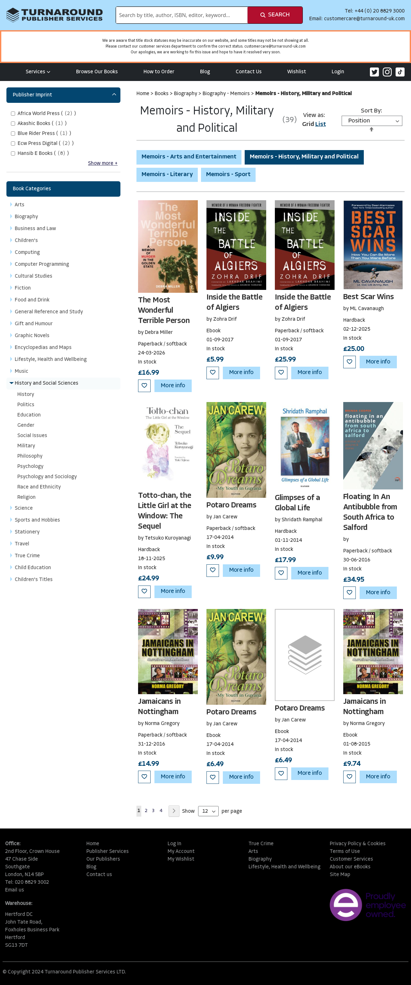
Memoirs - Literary (167, 175)
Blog (205, 72)
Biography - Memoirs (227, 93)
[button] (144, 386)
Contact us (99, 874)
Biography (186, 93)
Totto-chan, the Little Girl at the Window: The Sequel (164, 511)
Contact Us (249, 72)
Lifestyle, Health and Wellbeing (284, 867)
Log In (174, 843)
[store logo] (54, 15)
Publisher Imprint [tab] (32, 95)
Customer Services (351, 859)
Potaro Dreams (231, 505)
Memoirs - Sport (228, 175)
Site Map (340, 874)
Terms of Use (345, 851)
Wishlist (296, 72)
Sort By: (371, 111)
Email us (14, 890)
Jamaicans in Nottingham (159, 707)
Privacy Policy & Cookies (358, 843)
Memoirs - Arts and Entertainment (189, 157)
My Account (181, 851)
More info (173, 386)
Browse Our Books (97, 72)
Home (143, 93)
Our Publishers (103, 859)
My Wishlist (181, 859)
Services (38, 72)
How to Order (159, 72)
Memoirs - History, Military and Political (304, 157)
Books (162, 93)
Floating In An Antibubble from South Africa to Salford (370, 512)
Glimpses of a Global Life (297, 503)
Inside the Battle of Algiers (234, 303)
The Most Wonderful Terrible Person (163, 311)
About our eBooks (350, 867)
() (47, 113)
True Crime (261, 843)
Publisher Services (107, 851)
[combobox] (182, 15)
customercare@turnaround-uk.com (364, 19)
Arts (253, 851)
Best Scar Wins (368, 297)
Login (338, 72)
